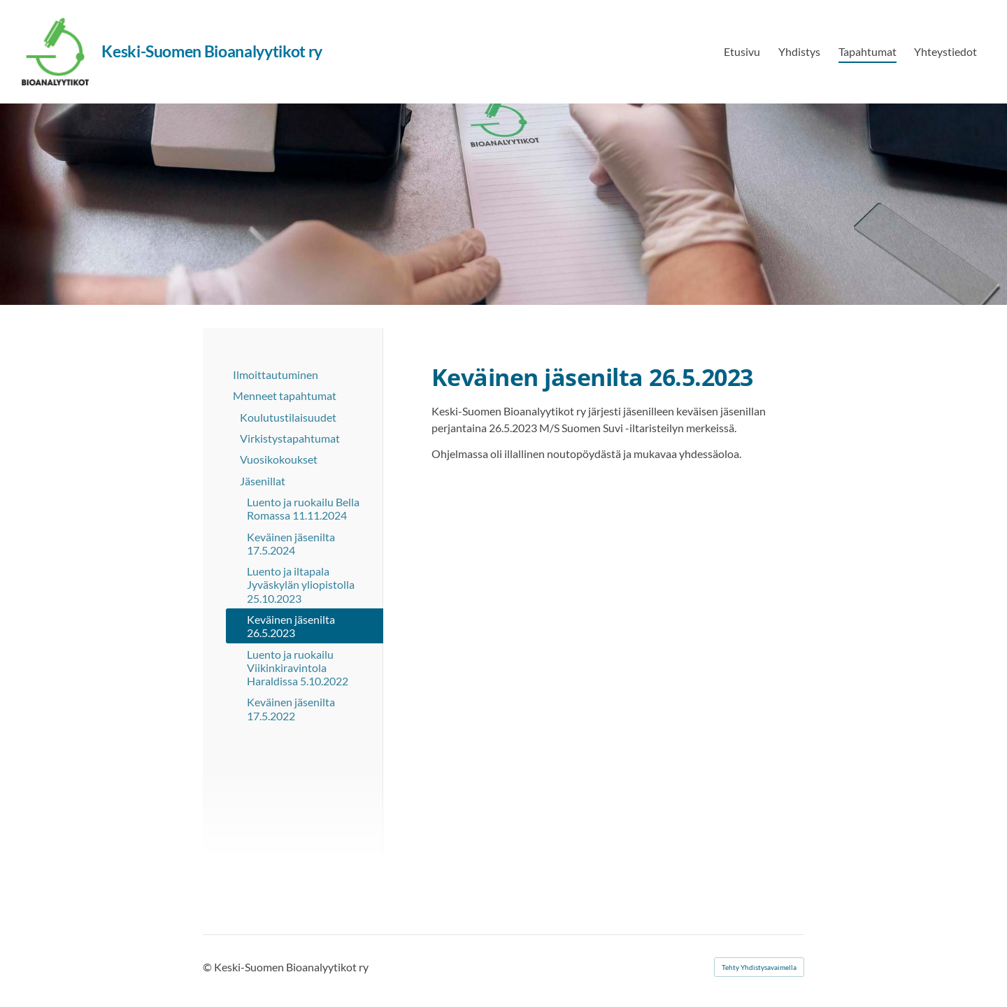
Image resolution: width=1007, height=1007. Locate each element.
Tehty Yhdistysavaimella (759, 967)
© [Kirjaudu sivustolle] (208, 966)
